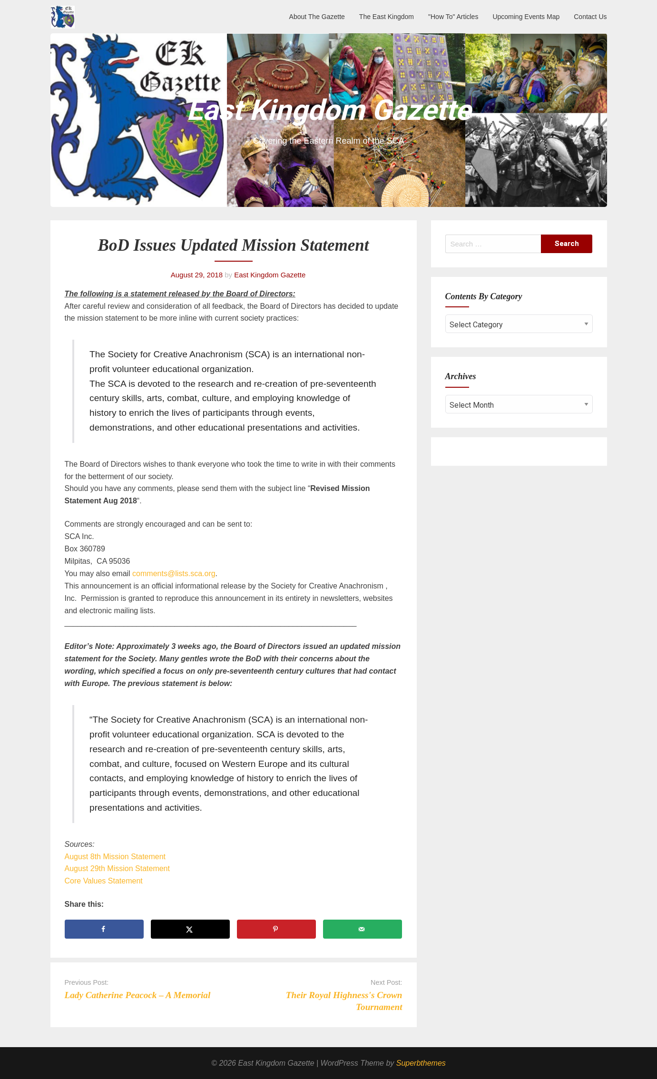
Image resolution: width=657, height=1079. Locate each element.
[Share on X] (190, 929)
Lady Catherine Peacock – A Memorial (138, 995)
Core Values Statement (104, 881)
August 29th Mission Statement (117, 868)
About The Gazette (317, 16)
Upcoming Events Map (525, 16)
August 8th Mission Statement (115, 857)
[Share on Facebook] (104, 929)
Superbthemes (421, 1063)
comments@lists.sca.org (174, 573)
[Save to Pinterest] (276, 929)
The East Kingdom (386, 16)
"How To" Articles (453, 16)
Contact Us (590, 16)
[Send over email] (362, 929)
